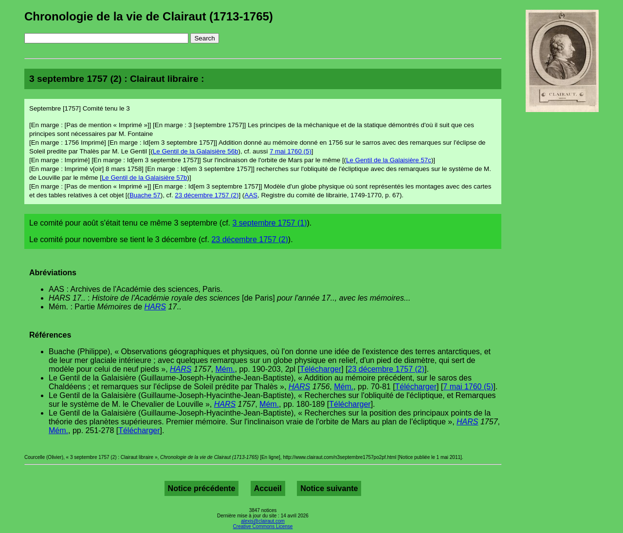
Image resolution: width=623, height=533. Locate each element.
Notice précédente (202, 488)
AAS (250, 195)
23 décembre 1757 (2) (206, 195)
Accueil (268, 488)
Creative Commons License (263, 526)
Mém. (225, 369)
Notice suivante (329, 488)
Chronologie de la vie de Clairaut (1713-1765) (148, 16)
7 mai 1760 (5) (291, 151)
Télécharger (320, 369)
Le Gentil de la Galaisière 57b (144, 177)
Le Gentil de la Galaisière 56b (195, 151)
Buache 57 (145, 195)
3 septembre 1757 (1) (269, 223)
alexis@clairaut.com (263, 521)
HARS (155, 307)
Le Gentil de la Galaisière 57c (388, 160)
